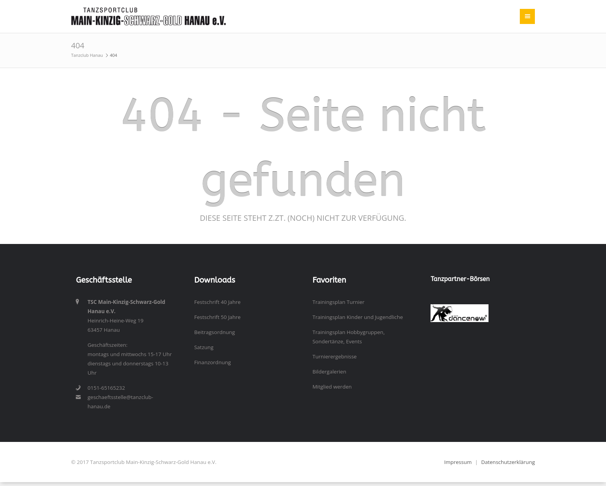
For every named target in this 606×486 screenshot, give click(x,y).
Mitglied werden (332, 386)
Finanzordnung (212, 362)
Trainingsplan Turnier (338, 301)
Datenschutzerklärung (508, 462)
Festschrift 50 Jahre (217, 317)
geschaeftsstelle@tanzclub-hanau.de (120, 402)
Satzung (203, 347)
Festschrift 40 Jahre (217, 301)
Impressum (458, 462)
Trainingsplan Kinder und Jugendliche (357, 317)
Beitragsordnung (214, 332)
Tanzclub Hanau (87, 55)
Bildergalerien (329, 371)
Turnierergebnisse (334, 356)
